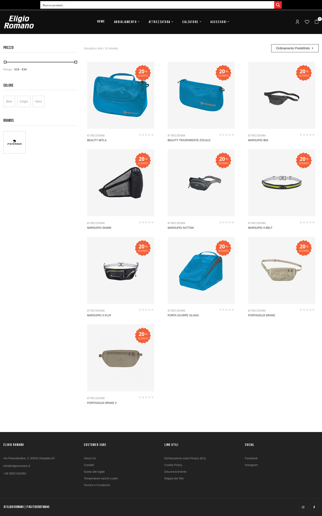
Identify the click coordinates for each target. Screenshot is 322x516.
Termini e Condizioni (97, 485)
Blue (9, 101)
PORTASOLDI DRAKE (261, 315)
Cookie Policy (173, 465)
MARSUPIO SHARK (99, 227)
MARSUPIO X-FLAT (99, 315)
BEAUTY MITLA (96, 140)
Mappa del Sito (174, 478)
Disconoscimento (175, 471)
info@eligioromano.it (16, 466)
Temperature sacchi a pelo (101, 478)
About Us (90, 458)
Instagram (251, 465)
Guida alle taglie (94, 471)
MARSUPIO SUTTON (181, 227)
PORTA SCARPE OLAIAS (183, 315)
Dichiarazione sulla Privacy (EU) (185, 458)
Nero (38, 101)
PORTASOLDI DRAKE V (102, 403)
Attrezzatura (96, 135)
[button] (317, 22)
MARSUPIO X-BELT (260, 227)
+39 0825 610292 (14, 473)
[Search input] (157, 5)
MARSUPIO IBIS (258, 140)
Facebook (251, 458)
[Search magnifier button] (278, 5)
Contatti (89, 465)
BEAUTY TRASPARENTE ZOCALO (189, 140)
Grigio (24, 101)
